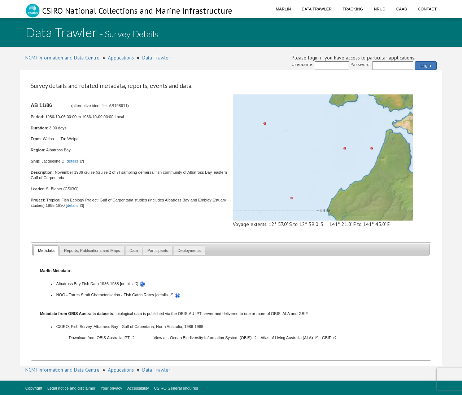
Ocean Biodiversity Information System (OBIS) (211, 338)
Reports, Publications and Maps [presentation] (92, 250)
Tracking (353, 9)
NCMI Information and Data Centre (62, 57)
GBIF (303, 313)
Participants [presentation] (157, 250)
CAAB (401, 9)
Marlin (283, 9)
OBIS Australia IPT (113, 338)
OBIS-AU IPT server (196, 313)
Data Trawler (317, 9)
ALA (286, 313)
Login (425, 65)
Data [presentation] (134, 250)
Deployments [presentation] (189, 250)
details (72, 161)
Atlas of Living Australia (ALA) (287, 338)
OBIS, (277, 313)
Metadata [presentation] (46, 250)
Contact (427, 9)
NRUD (379, 9)
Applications (121, 57)
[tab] (46, 250)
